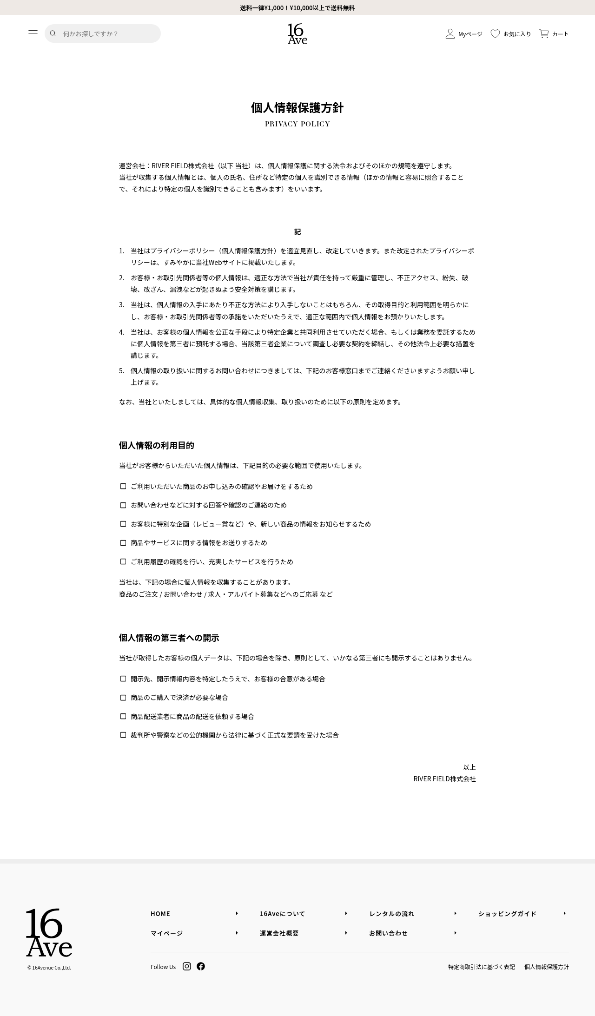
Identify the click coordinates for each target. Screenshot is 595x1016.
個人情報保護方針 (546, 967)
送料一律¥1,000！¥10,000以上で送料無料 (297, 7)
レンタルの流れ (392, 913)
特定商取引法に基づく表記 (481, 967)
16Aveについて (283, 913)
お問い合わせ (388, 933)
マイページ (167, 933)
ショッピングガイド (507, 913)
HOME (161, 913)
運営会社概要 (279, 933)
